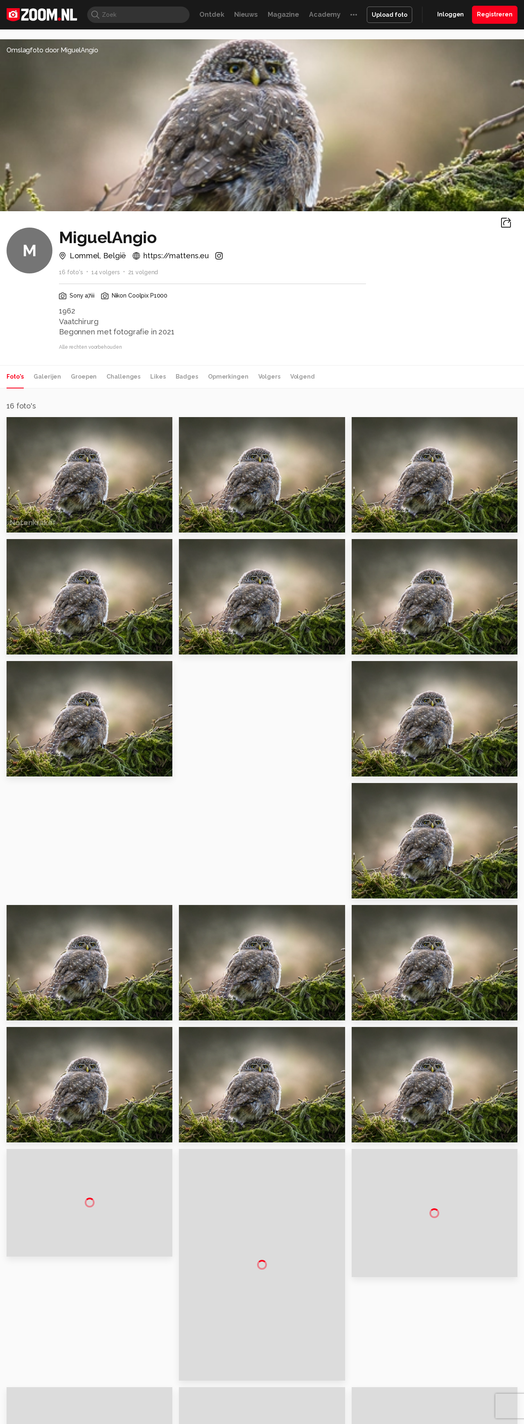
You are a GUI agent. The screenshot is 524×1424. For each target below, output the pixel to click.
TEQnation (350, 1403)
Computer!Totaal (146, 1394)
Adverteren (437, 1296)
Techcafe (259, 1394)
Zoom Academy (182, 1403)
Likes (157, 376)
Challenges (123, 376)
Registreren (495, 14)
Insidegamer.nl (419, 1394)
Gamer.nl (384, 1394)
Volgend (302, 376)
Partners (433, 1339)
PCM (114, 1394)
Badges (187, 376)
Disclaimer (436, 1310)
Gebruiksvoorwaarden (452, 1325)
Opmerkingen (228, 376)
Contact (433, 1368)
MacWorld (289, 1394)
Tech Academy (227, 1403)
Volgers (269, 376)
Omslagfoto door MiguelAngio (52, 50)
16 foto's (71, 272)
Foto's (15, 376)
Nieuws (246, 14)
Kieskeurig (47, 1394)
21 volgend (143, 272)
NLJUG (323, 1403)
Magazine (283, 14)
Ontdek (211, 14)
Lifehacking (321, 1394)
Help (428, 1354)
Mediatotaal (226, 1394)
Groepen (84, 376)
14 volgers (105, 272)
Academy (325, 14)
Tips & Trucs (190, 1394)
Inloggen (450, 14)
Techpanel (354, 1394)
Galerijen (47, 376)
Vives (258, 1403)
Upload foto (389, 14)
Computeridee (84, 1394)
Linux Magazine (289, 1403)
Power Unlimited (465, 1394)
